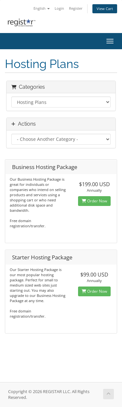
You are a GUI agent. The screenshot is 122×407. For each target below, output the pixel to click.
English (42, 8)
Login (59, 8)
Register (76, 8)
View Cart (105, 8)
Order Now (94, 201)
